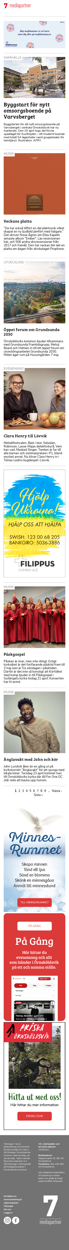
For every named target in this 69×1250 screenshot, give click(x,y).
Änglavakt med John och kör (31, 759)
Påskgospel (14, 654)
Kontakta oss (10, 1196)
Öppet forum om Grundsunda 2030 (32, 331)
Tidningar (8, 1206)
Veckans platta (18, 221)
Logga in (8, 1213)
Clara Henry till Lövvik (25, 436)
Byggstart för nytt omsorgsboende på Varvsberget (28, 110)
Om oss (7, 1209)
